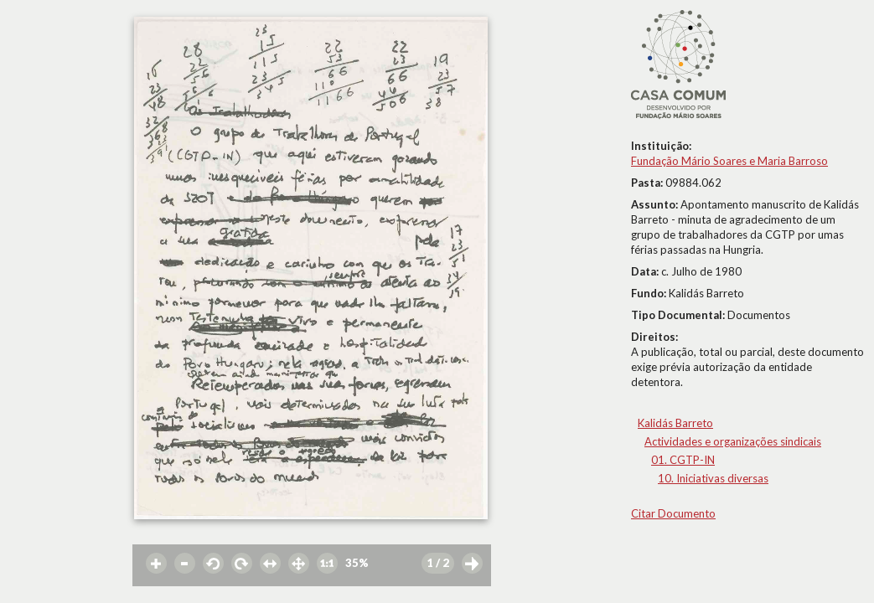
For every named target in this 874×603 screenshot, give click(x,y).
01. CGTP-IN (683, 459)
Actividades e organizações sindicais (732, 441)
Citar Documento (673, 513)
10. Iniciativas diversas (713, 478)
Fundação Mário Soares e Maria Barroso (729, 161)
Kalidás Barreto (675, 423)
